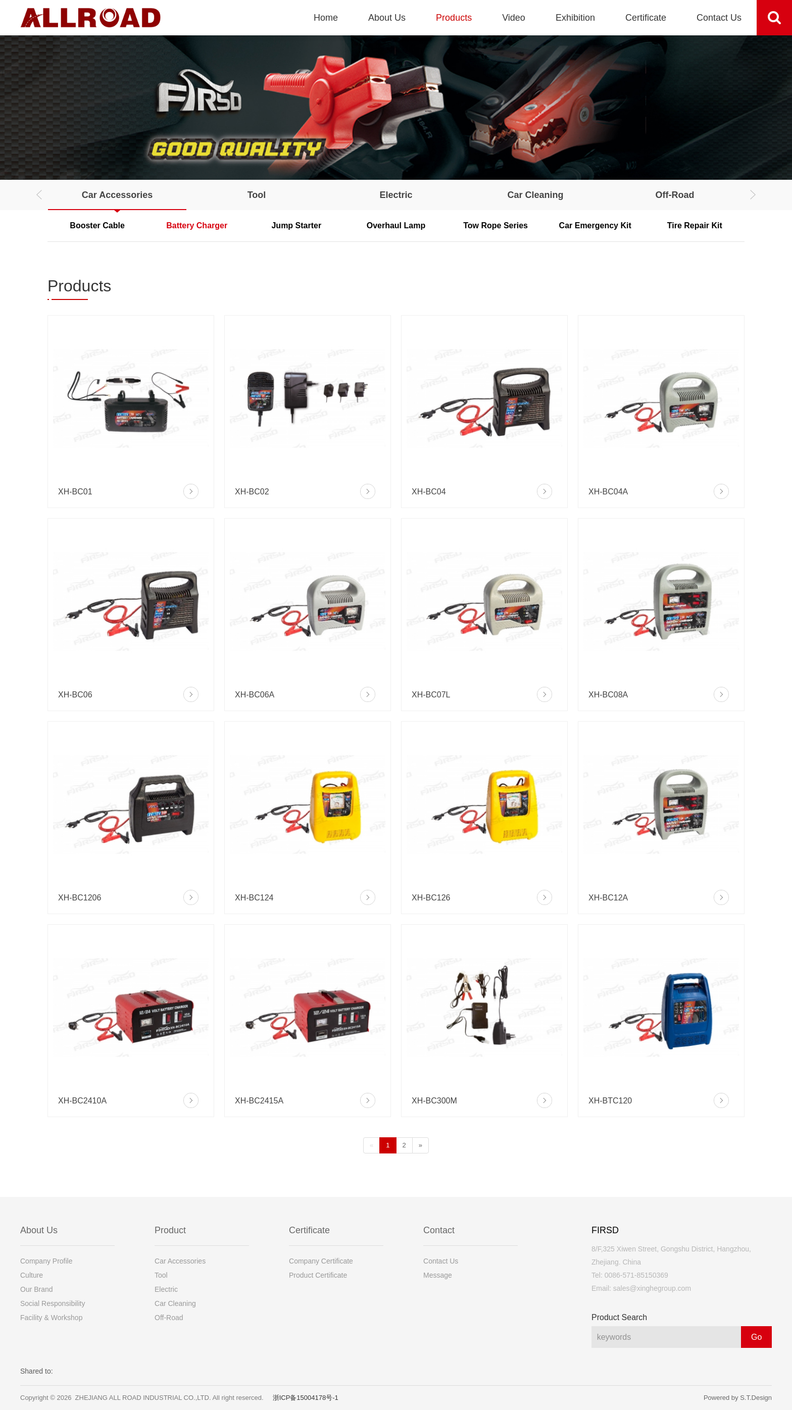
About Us (387, 18)
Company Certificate (321, 1261)
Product (170, 1230)
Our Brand (36, 1289)
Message (437, 1275)
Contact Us (719, 18)
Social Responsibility (52, 1303)
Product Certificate (318, 1275)
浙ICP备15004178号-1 (305, 1397)
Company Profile (46, 1261)
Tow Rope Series (495, 225)
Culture (31, 1275)
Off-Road (675, 195)
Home (326, 18)
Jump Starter (296, 225)
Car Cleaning (535, 195)
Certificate (645, 18)
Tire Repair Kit (694, 225)
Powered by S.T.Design (738, 1397)
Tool (256, 195)
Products (454, 18)
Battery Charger (196, 225)
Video (513, 18)
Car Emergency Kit (595, 225)
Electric (395, 195)
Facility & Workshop (51, 1318)
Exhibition (575, 18)
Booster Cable (97, 225)
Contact (439, 1230)
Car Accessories (117, 195)
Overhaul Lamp (396, 225)
